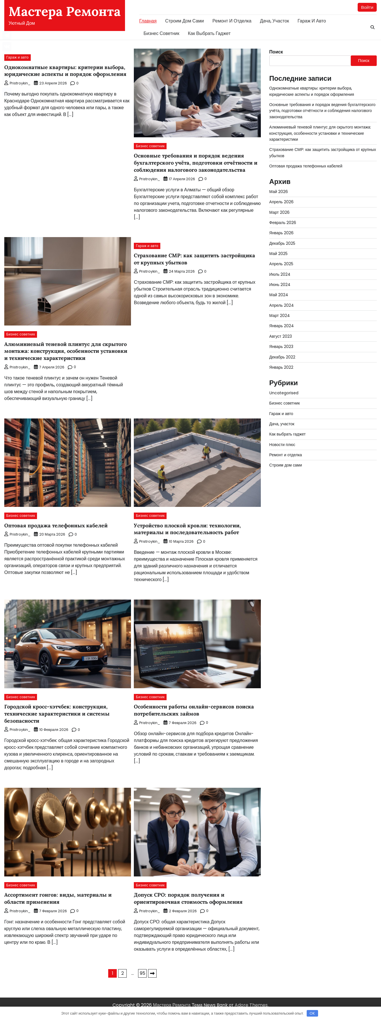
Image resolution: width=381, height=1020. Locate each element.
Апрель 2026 (281, 202)
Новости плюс (282, 445)
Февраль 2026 (283, 223)
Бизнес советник (161, 33)
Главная (148, 21)
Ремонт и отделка (231, 21)
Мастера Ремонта (65, 11)
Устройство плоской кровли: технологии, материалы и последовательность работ (191, 536)
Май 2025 (278, 254)
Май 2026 (278, 192)
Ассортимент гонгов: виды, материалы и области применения (60, 906)
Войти (366, 7)
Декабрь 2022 (282, 357)
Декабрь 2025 (282, 243)
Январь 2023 (281, 347)
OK (312, 1013)
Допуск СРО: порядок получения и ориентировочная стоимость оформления (191, 906)
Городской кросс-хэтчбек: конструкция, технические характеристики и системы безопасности (59, 720)
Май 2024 (278, 295)
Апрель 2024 (281, 305)
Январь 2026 (281, 233)
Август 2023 (280, 336)
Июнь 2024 (280, 285)
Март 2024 (279, 316)
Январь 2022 (281, 367)
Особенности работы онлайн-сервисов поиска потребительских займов (187, 717)
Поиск (276, 52)
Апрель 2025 (281, 264)
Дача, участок (274, 21)
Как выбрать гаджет (209, 33)
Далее (152, 980)
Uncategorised (284, 393)
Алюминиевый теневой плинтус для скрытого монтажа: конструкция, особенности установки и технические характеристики (57, 354)
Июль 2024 (280, 274)
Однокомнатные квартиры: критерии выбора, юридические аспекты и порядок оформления (67, 74)
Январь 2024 (281, 326)
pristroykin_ (17, 90)
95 (142, 980)
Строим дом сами (184, 21)
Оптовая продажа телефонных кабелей (58, 532)
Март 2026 (279, 212)
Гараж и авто (312, 21)
